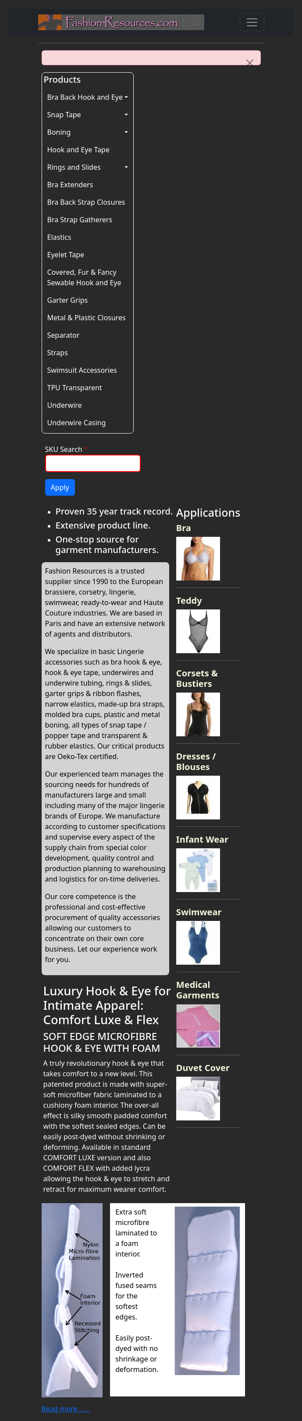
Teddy (189, 600)
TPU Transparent (74, 387)
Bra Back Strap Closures (86, 202)
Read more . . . (66, 1409)
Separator (63, 335)
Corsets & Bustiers (197, 678)
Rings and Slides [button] (74, 167)
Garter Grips (67, 300)
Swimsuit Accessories (82, 370)
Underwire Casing (76, 422)
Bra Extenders (70, 184)
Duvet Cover (203, 1068)
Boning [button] (59, 132)
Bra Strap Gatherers (80, 219)
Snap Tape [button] (64, 114)
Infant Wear (202, 839)
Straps (57, 352)
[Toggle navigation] (252, 22)
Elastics (59, 237)
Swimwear (199, 912)
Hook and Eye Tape (78, 149)
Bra (183, 528)
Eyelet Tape (66, 254)
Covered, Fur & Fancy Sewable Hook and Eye (84, 277)
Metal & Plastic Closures (86, 317)
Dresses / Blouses (196, 761)
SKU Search (63, 449)
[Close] (249, 63)
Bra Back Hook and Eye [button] (85, 97)
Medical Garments (198, 990)
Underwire (64, 405)
